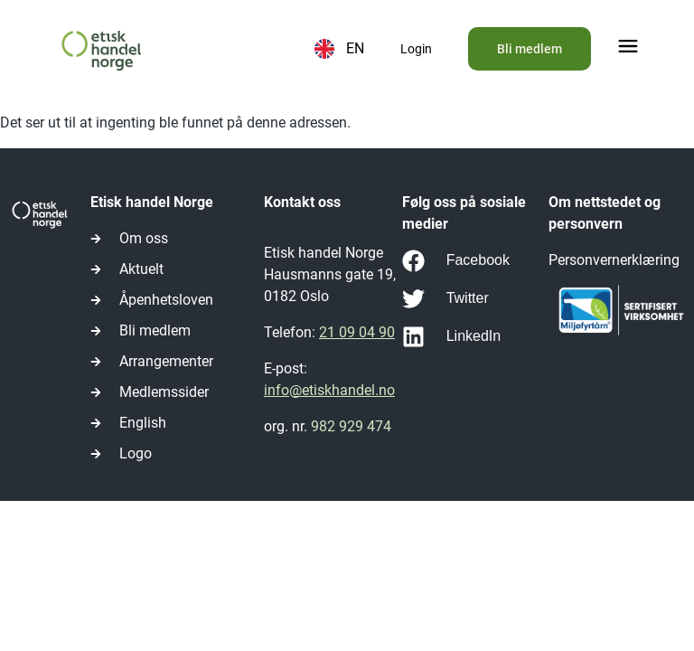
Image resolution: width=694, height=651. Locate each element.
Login (416, 49)
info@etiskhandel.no (329, 390)
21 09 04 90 (357, 332)
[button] (628, 48)
